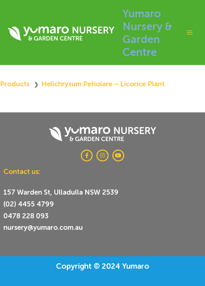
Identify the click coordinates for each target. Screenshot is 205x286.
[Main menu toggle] (189, 32)
